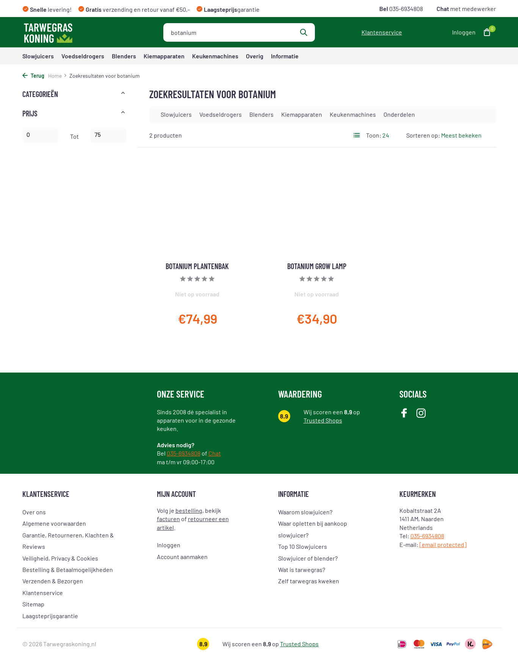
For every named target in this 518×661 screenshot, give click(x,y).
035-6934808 (405, 8)
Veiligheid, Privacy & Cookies (60, 558)
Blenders (124, 56)
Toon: (373, 135)
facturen (168, 518)
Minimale (40, 135)
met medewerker (465, 8)
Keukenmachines (215, 56)
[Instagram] (421, 414)
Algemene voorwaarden (54, 523)
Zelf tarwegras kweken (308, 580)
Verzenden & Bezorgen (52, 580)
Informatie (285, 56)
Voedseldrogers (82, 56)
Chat (214, 453)
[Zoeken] (239, 32)
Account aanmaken (182, 556)
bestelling (188, 510)
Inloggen (168, 544)
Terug (33, 75)
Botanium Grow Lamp (316, 266)
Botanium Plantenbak (197, 266)
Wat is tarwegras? (301, 569)
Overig (254, 56)
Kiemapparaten (164, 56)
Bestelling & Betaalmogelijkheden (67, 569)
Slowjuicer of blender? (308, 558)
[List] (357, 135)
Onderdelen (399, 114)
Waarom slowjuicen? (305, 511)
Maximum (108, 135)
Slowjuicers (38, 56)
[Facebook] (404, 414)
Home (57, 75)
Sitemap (33, 604)
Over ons (34, 511)
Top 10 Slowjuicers (302, 546)
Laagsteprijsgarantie (50, 615)
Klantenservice (382, 32)
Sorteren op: (423, 135)
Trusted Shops (323, 420)
